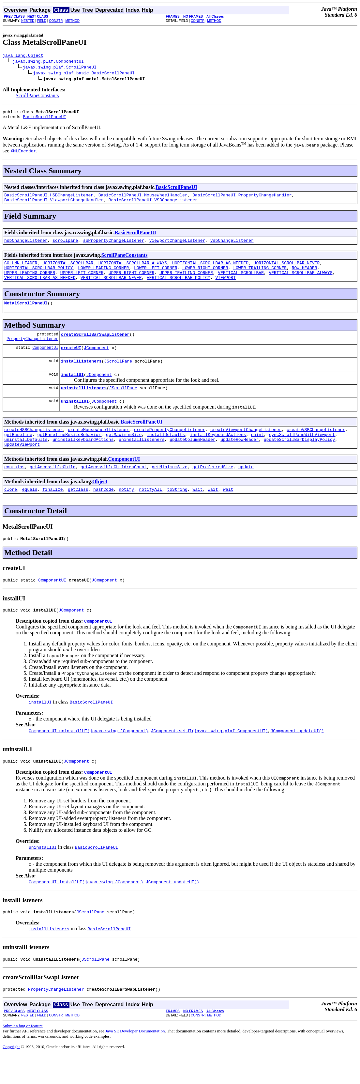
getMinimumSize (169, 488)
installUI (72, 389)
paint (257, 453)
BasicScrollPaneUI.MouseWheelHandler (143, 199)
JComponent (96, 360)
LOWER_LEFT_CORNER (155, 275)
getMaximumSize (124, 453)
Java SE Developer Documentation (135, 1060)
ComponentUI (45, 360)
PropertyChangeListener (32, 351)
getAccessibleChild (52, 488)
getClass (78, 512)
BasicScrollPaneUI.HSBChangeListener (48, 199)
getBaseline (18, 453)
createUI (71, 360)
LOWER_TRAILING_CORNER (260, 275)
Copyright (11, 1076)
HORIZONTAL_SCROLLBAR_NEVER (286, 269)
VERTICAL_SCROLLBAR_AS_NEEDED (39, 287)
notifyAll (150, 512)
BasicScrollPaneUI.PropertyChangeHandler (242, 199)
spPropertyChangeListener (113, 246)
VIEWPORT (225, 287)
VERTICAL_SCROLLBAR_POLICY (178, 287)
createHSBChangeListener (33, 447)
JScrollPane (118, 375)
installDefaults (166, 453)
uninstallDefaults (26, 459)
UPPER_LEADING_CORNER (29, 281)
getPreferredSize (212, 488)
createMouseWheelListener (98, 447)
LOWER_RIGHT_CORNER (205, 275)
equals (30, 512)
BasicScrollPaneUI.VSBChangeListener (153, 205)
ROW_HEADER (304, 275)
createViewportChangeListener (245, 447)
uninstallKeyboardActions (82, 459)
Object (99, 503)
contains (14, 488)
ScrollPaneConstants (37, 96)
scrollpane (65, 246)
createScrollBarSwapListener (95, 346)
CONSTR (56, 21)
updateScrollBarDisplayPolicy (299, 459)
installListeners (81, 375)
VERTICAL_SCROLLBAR (240, 281)
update (246, 488)
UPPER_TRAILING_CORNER (186, 281)
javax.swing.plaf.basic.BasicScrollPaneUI (84, 74)
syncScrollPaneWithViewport (302, 453)
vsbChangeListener (232, 246)
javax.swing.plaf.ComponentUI (48, 62)
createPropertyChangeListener (169, 447)
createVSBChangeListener (316, 447)
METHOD (73, 21)
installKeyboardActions (218, 453)
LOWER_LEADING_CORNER (103, 275)
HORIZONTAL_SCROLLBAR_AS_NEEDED (210, 269)
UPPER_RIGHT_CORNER (131, 281)
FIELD (41, 21)
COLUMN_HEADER (20, 269)
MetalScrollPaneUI (26, 314)
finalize (52, 512)
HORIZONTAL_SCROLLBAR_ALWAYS (132, 269)
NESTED (28, 21)
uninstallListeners (84, 403)
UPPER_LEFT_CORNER (82, 281)
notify (126, 512)
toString (177, 512)
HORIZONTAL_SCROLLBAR (67, 269)
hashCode (103, 512)
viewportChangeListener (177, 246)
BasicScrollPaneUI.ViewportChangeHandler (53, 205)
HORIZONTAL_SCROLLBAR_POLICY (38, 275)
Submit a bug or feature (23, 1055)
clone (10, 512)
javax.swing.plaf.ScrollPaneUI (60, 68)
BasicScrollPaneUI (44, 119)
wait (197, 512)
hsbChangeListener (26, 246)
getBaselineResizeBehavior (69, 453)
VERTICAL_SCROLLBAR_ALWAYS (300, 281)
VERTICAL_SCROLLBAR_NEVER (111, 287)
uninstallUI (75, 418)
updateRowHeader (239, 459)
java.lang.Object (23, 56)
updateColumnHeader (192, 459)
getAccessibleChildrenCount (114, 488)
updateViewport (22, 465)
